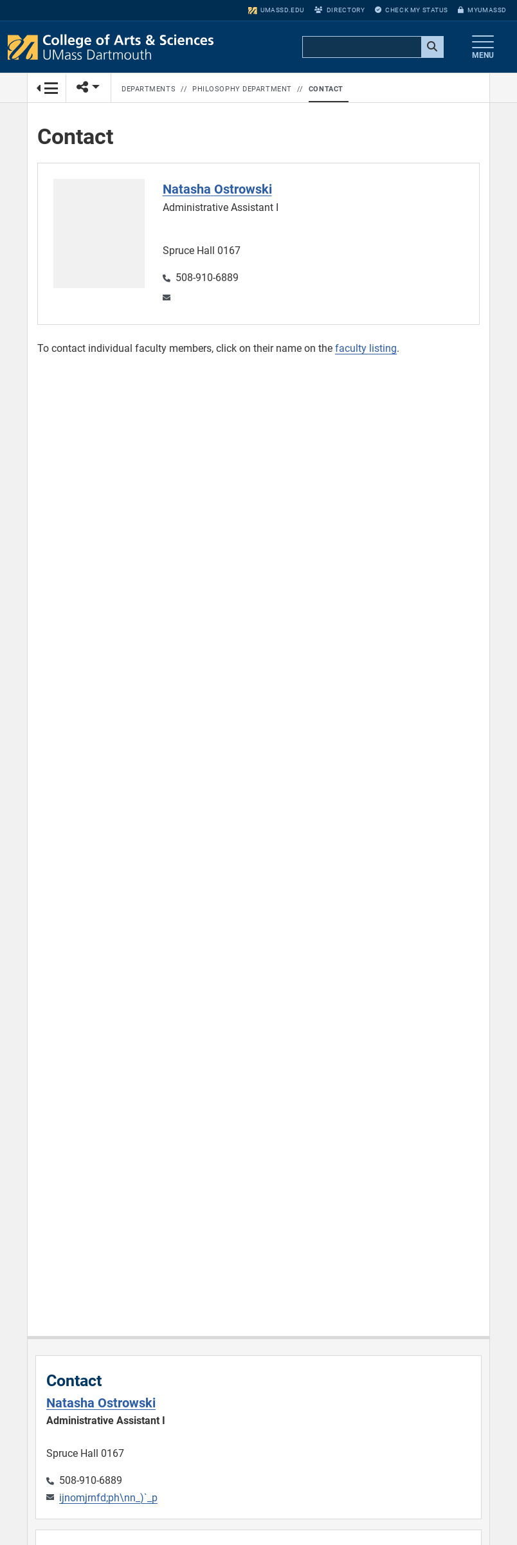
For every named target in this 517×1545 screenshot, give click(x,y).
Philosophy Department (242, 89)
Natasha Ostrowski (101, 1403)
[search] (371, 48)
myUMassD (482, 10)
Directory (339, 10)
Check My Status (411, 10)
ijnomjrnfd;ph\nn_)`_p (108, 1498)
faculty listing (366, 348)
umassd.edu (276, 10)
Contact (326, 89)
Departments (149, 89)
